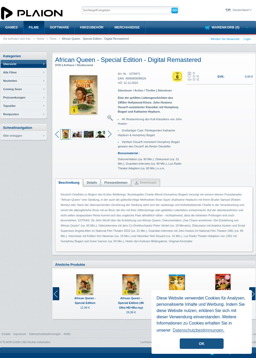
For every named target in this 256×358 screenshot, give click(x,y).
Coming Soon (12, 89)
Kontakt (6, 334)
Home (40, 38)
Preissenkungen (14, 97)
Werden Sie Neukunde (225, 39)
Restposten (11, 114)
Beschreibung (69, 182)
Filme (34, 27)
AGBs (67, 334)
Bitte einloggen (12, 135)
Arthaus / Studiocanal (78, 65)
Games (11, 27)
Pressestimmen (115, 182)
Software (59, 27)
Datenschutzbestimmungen (45, 334)
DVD (58, 65)
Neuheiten (10, 80)
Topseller (9, 105)
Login (247, 39)
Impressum (19, 334)
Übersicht (9, 64)
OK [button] (202, 344)
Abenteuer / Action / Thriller (136, 90)
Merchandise (127, 27)
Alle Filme (10, 72)
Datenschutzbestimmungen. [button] (198, 330)
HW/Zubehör (91, 27)
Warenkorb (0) (230, 27)
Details (92, 182)
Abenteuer (165, 90)
